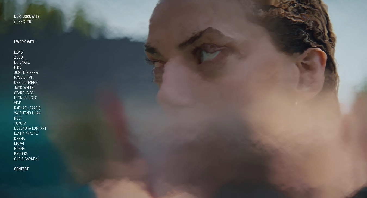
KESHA (19, 138)
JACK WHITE (24, 87)
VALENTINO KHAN (27, 113)
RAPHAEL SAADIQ (27, 108)
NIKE (17, 67)
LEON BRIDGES (25, 97)
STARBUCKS (23, 93)
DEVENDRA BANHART (30, 128)
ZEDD (18, 57)
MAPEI (19, 143)
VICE (17, 103)
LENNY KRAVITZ (26, 133)
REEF (18, 118)
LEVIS (18, 52)
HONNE (19, 148)
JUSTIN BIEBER (26, 72)
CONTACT (21, 169)
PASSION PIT (24, 77)
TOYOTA (20, 123)
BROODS (20, 153)
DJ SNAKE (22, 62)
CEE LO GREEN (26, 82)
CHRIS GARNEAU (26, 159)
